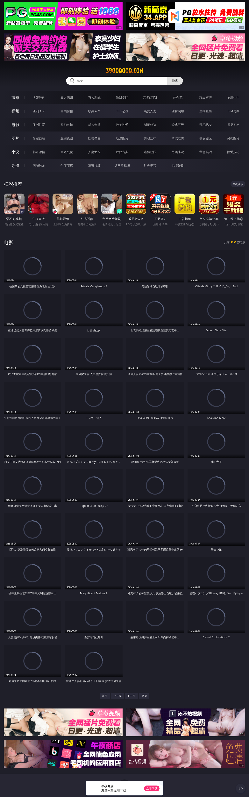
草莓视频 (94, 165)
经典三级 (178, 125)
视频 (15, 111)
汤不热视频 (122, 165)
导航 (15, 165)
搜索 (175, 81)
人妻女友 (94, 152)
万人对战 (94, 97)
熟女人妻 (150, 111)
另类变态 (233, 125)
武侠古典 (122, 152)
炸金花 (177, 97)
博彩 (15, 97)
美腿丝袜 (150, 138)
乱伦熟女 (205, 125)
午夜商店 (66, 165)
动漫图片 (122, 138)
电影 (15, 124)
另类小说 (178, 152)
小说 (15, 151)
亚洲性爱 (39, 125)
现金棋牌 (205, 97)
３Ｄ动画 (122, 111)
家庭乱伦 (66, 152)
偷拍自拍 (66, 125)
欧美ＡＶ (94, 111)
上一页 (118, 696)
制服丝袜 (150, 125)
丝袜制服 (178, 111)
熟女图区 (205, 138)
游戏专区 (122, 97)
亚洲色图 (66, 138)
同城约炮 (39, 165)
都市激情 (39, 152)
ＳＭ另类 (233, 111)
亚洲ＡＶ (39, 111)
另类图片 (233, 138)
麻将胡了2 (150, 97)
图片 (15, 138)
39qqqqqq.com (124, 71)
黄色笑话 (205, 152)
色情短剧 (178, 165)
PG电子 (39, 97)
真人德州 (66, 97)
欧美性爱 (122, 125)
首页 (104, 696)
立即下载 (151, 788)
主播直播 (205, 111)
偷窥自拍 (39, 138)
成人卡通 (94, 125)
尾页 (144, 696)
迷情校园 (150, 152)
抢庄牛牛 (233, 97)
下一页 (131, 696)
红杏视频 (150, 165)
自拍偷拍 (66, 111)
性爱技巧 (233, 152)
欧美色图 (94, 138)
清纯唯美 (178, 138)
